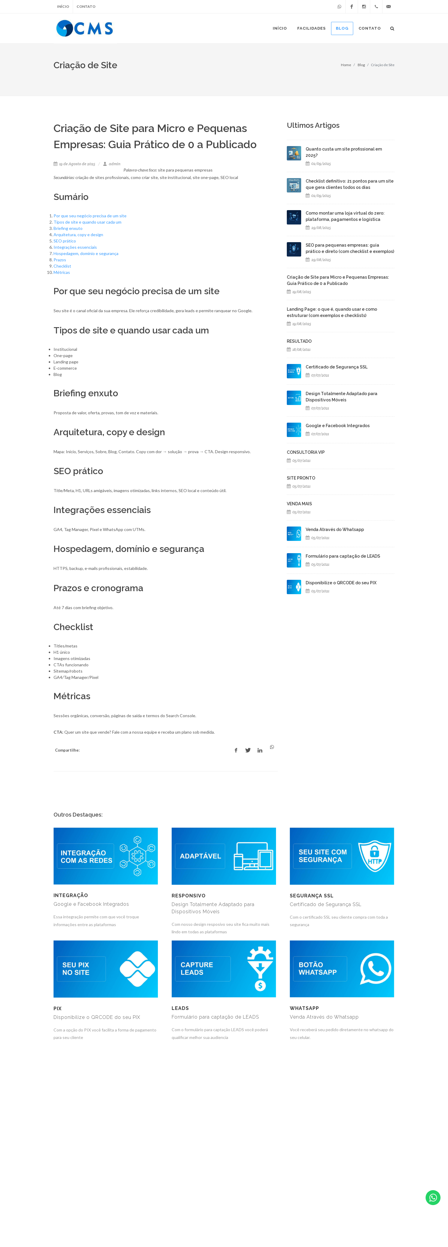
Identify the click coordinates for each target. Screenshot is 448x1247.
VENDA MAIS (299, 503)
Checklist (62, 265)
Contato (86, 6)
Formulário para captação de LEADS (343, 556)
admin (112, 163)
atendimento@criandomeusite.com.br (318, 1223)
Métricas (62, 272)
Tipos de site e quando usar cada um (87, 221)
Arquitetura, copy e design (78, 234)
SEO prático (65, 240)
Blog (361, 65)
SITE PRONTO (301, 478)
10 (274, 1128)
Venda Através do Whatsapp (335, 529)
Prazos (60, 259)
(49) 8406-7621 (378, 1223)
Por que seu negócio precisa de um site (90, 215)
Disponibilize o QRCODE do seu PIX (341, 582)
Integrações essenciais (75, 247)
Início (63, 6)
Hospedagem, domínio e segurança (86, 253)
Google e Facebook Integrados (338, 425)
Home (346, 65)
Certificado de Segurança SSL (337, 367)
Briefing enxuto (68, 228)
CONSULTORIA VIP (306, 452)
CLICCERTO (153, 1223)
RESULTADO (299, 341)
